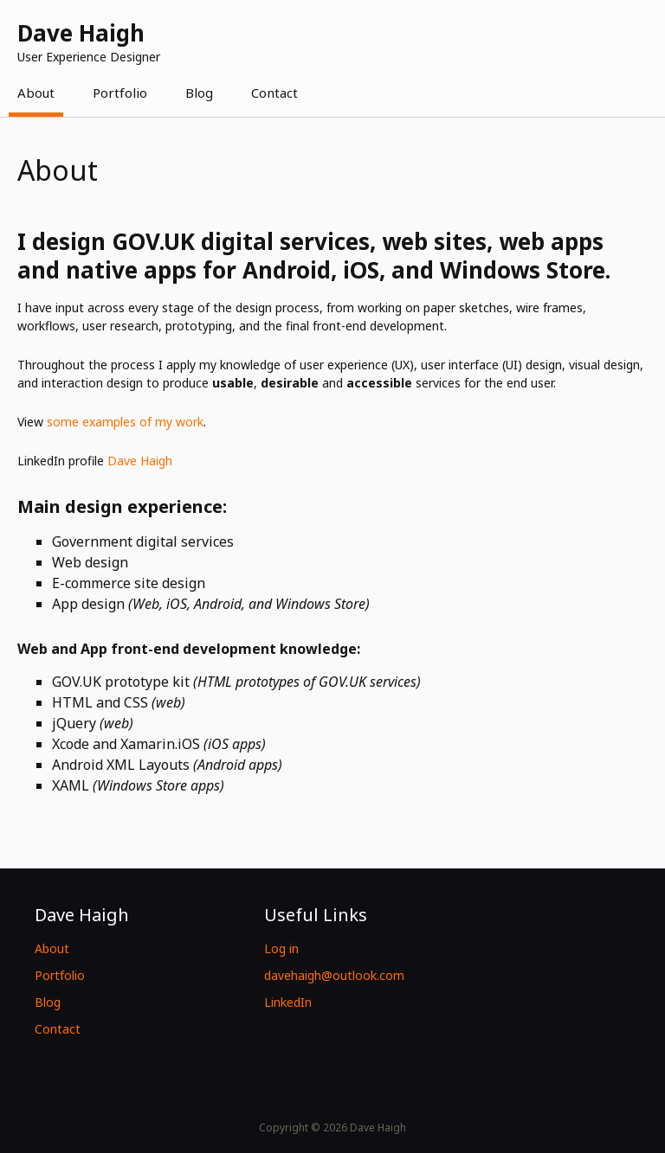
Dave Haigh (139, 460)
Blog (199, 92)
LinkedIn (288, 1002)
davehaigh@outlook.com (334, 975)
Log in (281, 948)
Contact (274, 92)
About (36, 92)
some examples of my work (125, 421)
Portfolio (120, 92)
